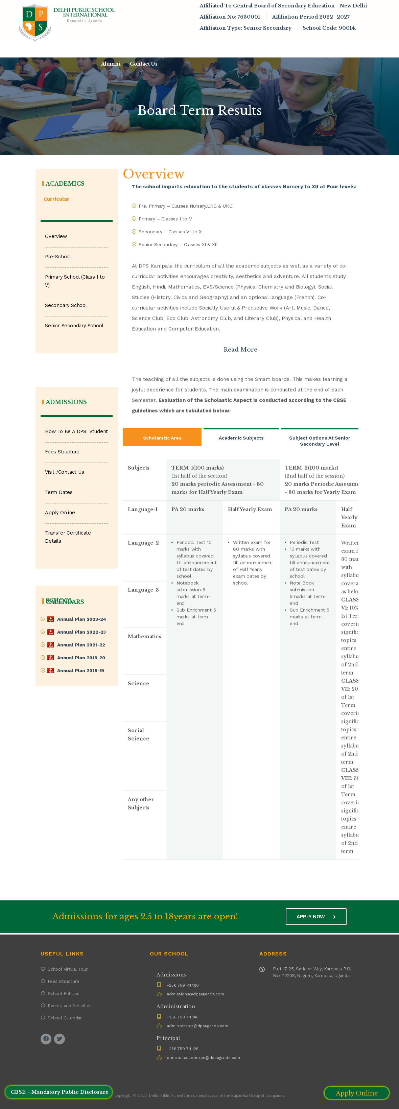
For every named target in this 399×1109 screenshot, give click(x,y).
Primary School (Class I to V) (75, 281)
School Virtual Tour (68, 969)
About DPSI (121, 45)
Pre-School (58, 257)
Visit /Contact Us (64, 472)
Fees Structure (62, 452)
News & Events (261, 45)
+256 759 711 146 (182, 1017)
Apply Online (60, 513)
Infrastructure (313, 45)
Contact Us (144, 64)
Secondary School (66, 305)
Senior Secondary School (74, 326)
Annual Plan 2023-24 (81, 619)
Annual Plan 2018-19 (80, 670)
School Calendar (65, 1017)
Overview (56, 236)
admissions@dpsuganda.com (195, 994)
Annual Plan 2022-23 (81, 632)
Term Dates (59, 492)
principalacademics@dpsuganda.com (203, 1057)
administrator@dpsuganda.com (197, 1025)
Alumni (111, 64)
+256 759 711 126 (182, 1048)
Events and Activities (70, 1005)
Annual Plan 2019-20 (81, 657)
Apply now (316, 917)
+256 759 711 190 (183, 985)
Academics (214, 45)
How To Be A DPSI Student (76, 431)
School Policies (63, 993)
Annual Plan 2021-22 (81, 644)
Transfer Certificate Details (68, 537)
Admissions (169, 45)
